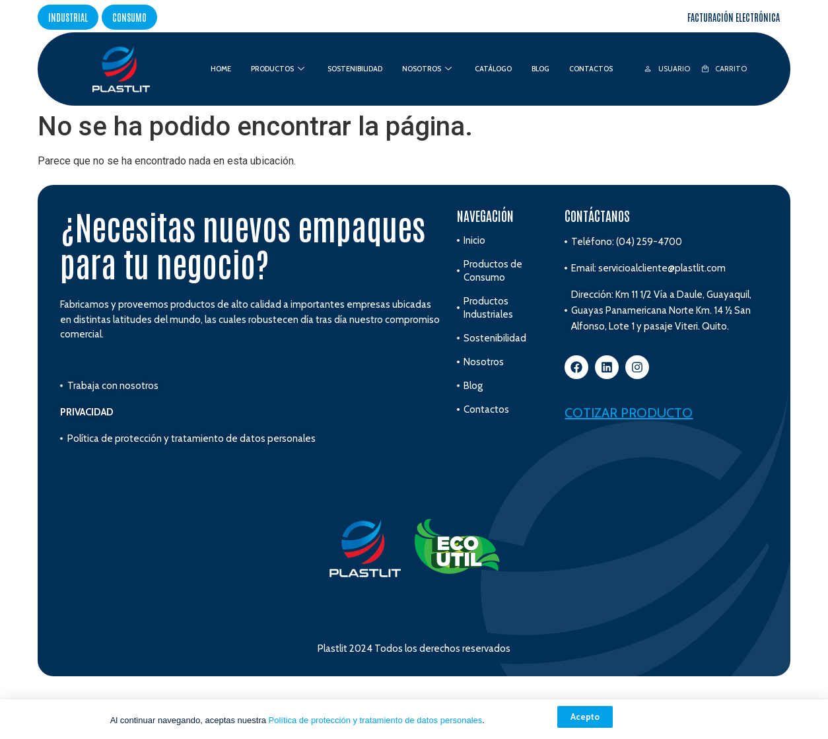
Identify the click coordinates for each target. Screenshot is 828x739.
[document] (414, 369)
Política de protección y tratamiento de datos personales (376, 720)
